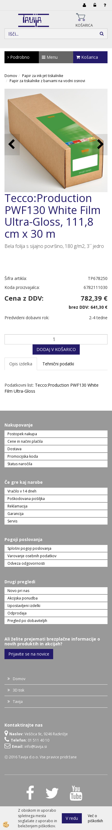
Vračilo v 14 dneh (21, 491)
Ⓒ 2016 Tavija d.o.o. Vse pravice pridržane (40, 757)
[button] (100, 144)
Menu (50, 57)
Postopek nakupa (22, 433)
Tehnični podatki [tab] (58, 364)
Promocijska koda (22, 456)
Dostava (14, 448)
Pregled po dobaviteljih (27, 620)
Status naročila (19, 463)
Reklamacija (17, 506)
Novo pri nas (18, 590)
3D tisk (18, 690)
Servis (12, 521)
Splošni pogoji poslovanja (29, 548)
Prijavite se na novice (28, 654)
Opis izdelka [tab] (20, 364)
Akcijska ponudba (22, 598)
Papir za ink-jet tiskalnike (42, 75)
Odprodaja (17, 613)
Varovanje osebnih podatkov (31, 555)
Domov (10, 75)
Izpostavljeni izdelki (23, 605)
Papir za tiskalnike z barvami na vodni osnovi (47, 80)
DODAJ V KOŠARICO (56, 349)
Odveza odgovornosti (26, 563)
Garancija (15, 513)
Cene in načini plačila (25, 441)
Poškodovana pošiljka (26, 498)
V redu (72, 818)
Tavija (18, 701)
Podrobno (18, 57)
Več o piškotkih (95, 818)
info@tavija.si (35, 746)
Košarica (87, 57)
